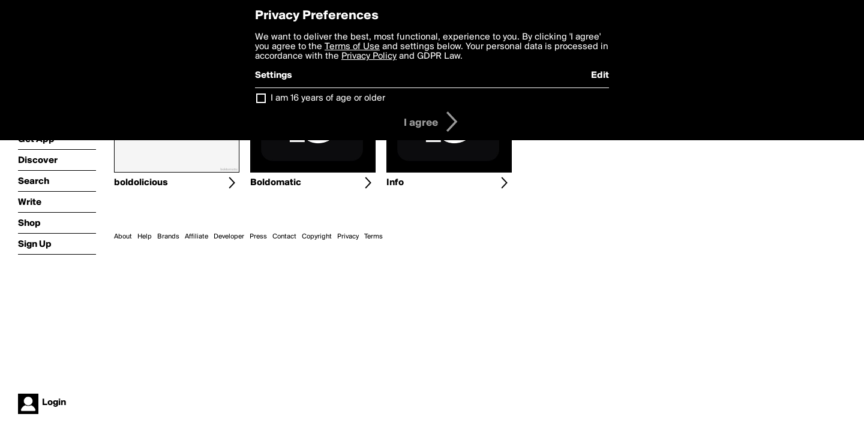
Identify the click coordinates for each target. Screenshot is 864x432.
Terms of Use (352, 47)
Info (395, 183)
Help (144, 236)
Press (258, 236)
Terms (373, 236)
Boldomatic (275, 183)
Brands (168, 236)
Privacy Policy (369, 56)
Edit (600, 75)
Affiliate (196, 236)
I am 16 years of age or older (328, 98)
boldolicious (141, 183)
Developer (229, 236)
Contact (284, 236)
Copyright (317, 236)
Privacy (348, 236)
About (123, 236)
